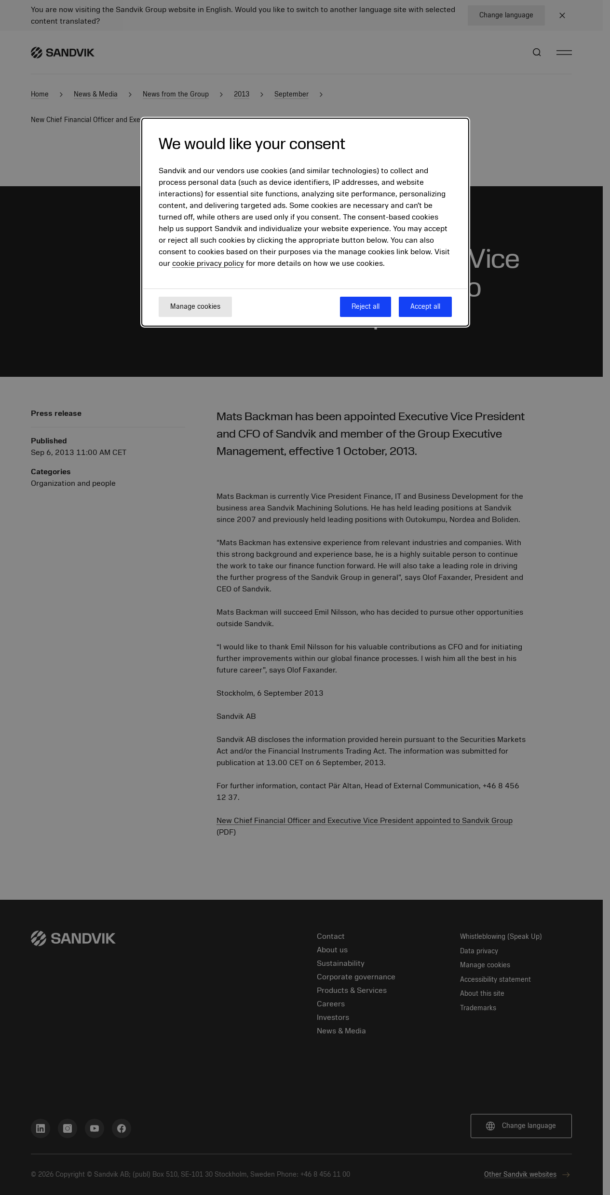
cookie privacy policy (208, 263)
